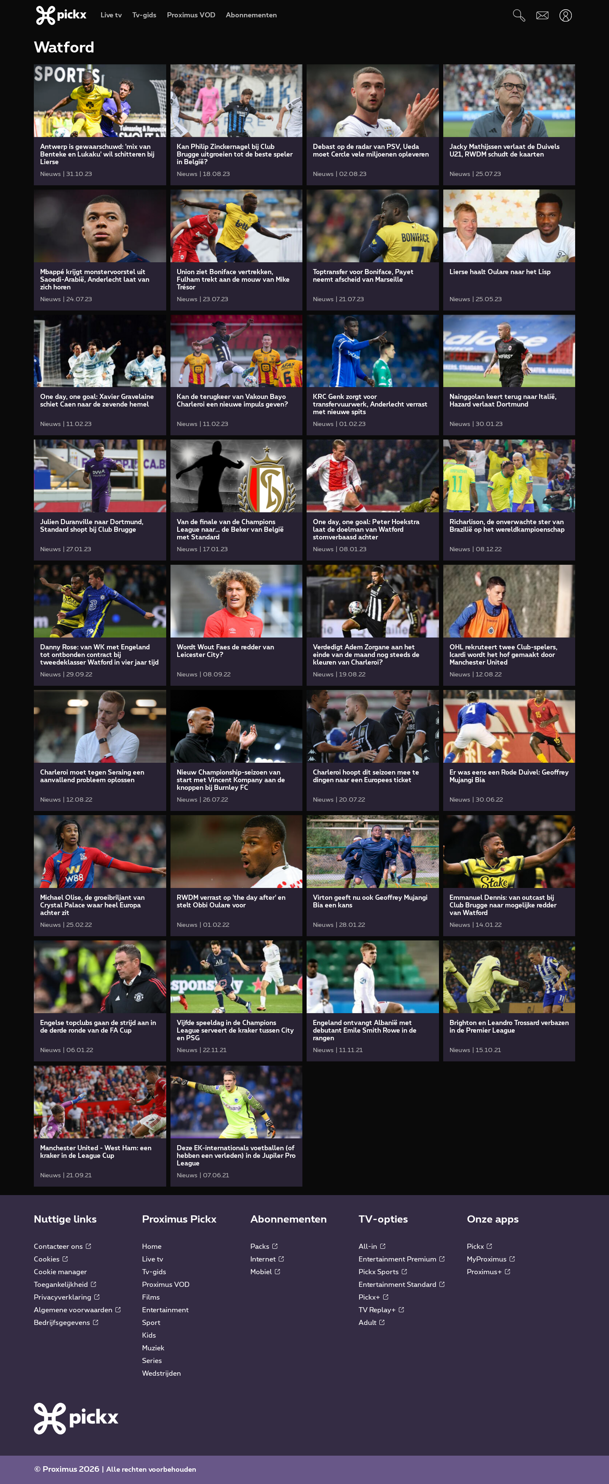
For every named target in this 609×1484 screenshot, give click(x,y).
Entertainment (165, 1310)
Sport (151, 1322)
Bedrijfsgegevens (66, 1322)
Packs (263, 1246)
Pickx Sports (383, 1272)
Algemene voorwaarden (77, 1310)
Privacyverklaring (66, 1297)
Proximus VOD (165, 1284)
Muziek (153, 1348)
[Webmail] (542, 15)
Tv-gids (154, 1272)
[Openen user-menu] (565, 15)
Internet (267, 1259)
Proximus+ (488, 1272)
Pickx (479, 1246)
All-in (372, 1246)
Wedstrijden (161, 1373)
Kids (149, 1335)
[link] (100, 124)
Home (152, 1246)
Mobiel (265, 1272)
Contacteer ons (62, 1246)
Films (151, 1297)
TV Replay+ (381, 1310)
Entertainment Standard (401, 1284)
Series (152, 1361)
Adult (371, 1322)
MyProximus (491, 1259)
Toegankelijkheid (65, 1284)
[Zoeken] (519, 15)
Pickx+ (373, 1297)
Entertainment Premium (401, 1259)
